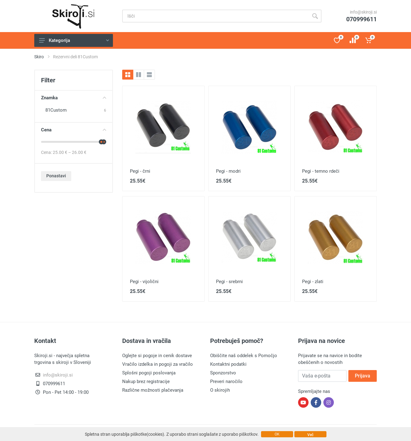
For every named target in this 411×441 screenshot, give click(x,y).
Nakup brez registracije (146, 381)
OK (277, 434)
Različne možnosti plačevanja (152, 390)
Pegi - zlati (312, 281)
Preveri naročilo (226, 381)
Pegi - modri (228, 171)
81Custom (56, 110)
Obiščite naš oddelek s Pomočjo (243, 355)
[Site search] (215, 16)
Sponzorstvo (223, 373)
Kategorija (74, 40)
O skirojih (220, 390)
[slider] (101, 141)
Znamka (73, 98)
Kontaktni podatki (228, 364)
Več (310, 435)
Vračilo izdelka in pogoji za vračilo (157, 364)
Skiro (39, 56)
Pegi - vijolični (144, 281)
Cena (73, 130)
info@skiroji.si (363, 12)
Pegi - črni (140, 171)
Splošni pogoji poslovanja (149, 373)
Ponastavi (56, 175)
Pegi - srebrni (229, 281)
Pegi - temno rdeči (320, 171)
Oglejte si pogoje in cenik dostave (157, 355)
